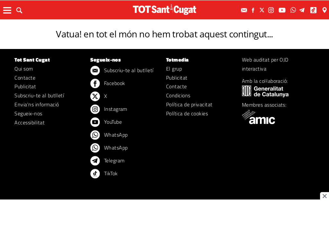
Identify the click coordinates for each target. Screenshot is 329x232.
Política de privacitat (189, 104)
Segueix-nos (28, 113)
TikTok (104, 174)
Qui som (23, 68)
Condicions (178, 95)
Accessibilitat (29, 122)
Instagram (108, 109)
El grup (174, 68)
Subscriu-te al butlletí (39, 95)
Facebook (107, 83)
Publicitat (25, 86)
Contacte (24, 78)
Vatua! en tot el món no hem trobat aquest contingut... (164, 34)
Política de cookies (187, 113)
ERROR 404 (164, 25)
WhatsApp (109, 135)
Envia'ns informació (36, 104)
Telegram (107, 161)
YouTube (106, 122)
